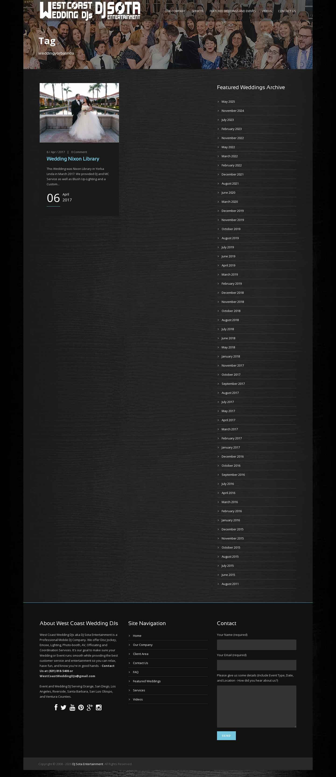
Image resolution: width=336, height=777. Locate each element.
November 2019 (233, 220)
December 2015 (233, 529)
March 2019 (230, 274)
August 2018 (230, 320)
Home (137, 636)
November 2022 (233, 138)
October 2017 (231, 374)
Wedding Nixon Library (73, 159)
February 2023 (232, 129)
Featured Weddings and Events (233, 11)
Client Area (140, 654)
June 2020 (228, 192)
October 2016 (231, 465)
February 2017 (232, 438)
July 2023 (228, 120)
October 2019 (231, 229)
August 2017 (230, 393)
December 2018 (233, 292)
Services (197, 11)
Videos (267, 11)
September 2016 (233, 474)
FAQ (136, 672)
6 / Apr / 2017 (56, 152)
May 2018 (228, 347)
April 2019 (228, 265)
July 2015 (228, 566)
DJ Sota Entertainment (87, 771)
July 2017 (228, 402)
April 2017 (228, 420)
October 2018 (231, 311)
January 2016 (231, 520)
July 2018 (228, 329)
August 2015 (230, 556)
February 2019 (232, 283)
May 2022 (228, 147)
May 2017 (228, 411)
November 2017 (233, 365)
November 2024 (233, 110)
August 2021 (230, 183)
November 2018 (233, 302)
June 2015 (228, 575)
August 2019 (230, 238)
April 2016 (228, 493)
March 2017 (230, 429)
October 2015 (231, 547)
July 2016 (228, 484)
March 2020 (230, 202)
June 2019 (228, 256)
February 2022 (232, 165)
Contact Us (287, 11)
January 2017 (231, 447)
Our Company (175, 11)
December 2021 (233, 174)
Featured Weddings (147, 681)
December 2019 (233, 211)
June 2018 (228, 338)
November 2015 (233, 538)
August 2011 (230, 584)
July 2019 (228, 247)
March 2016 (230, 502)
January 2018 (231, 356)
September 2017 (233, 384)
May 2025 (228, 101)
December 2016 (233, 456)
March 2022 (230, 156)
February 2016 (232, 511)
